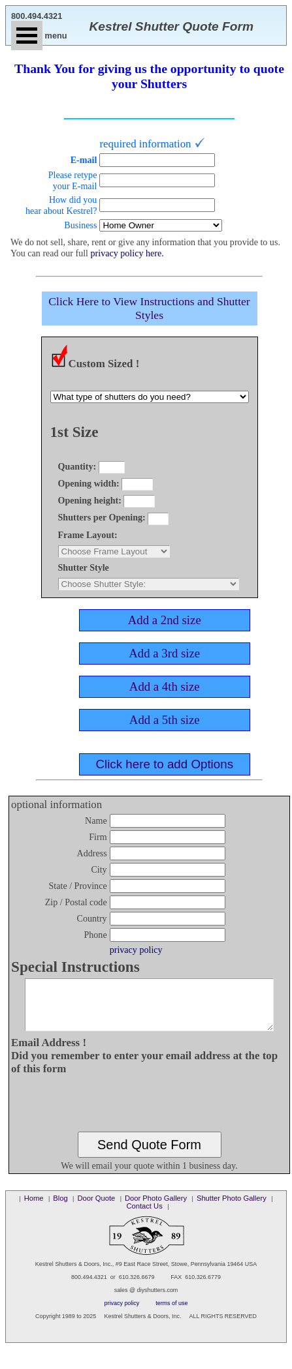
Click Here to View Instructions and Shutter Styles (149, 308)
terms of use (171, 1313)
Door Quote (96, 1208)
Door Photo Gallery (156, 1208)
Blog (60, 1208)
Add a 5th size (164, 720)
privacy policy (136, 949)
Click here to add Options (164, 764)
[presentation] (150, 1113)
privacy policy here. (127, 253)
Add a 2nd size (164, 620)
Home (34, 1208)
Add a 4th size (164, 686)
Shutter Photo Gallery (232, 1208)
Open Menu (26, 35)
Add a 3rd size (164, 653)
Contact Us (144, 1216)
